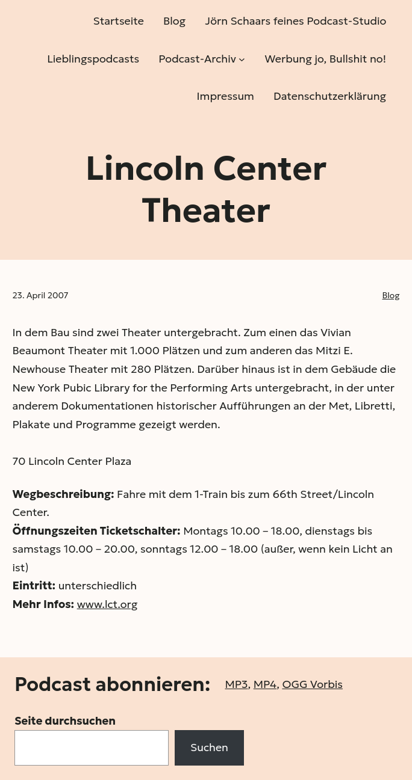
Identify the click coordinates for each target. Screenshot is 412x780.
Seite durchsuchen (65, 721)
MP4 (265, 684)
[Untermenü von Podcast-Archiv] (242, 58)
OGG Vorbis (312, 684)
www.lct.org (107, 604)
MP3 (236, 684)
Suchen (209, 747)
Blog (391, 295)
